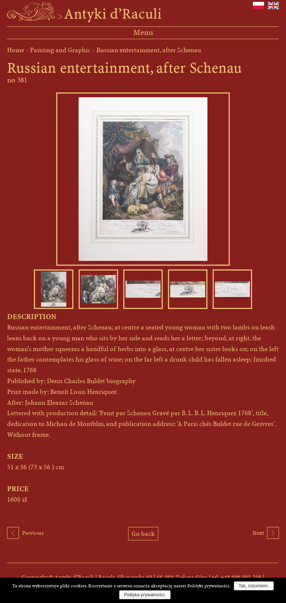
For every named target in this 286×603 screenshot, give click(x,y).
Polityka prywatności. (145, 594)
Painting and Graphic (60, 50)
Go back (143, 534)
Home (15, 50)
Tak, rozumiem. (254, 585)
